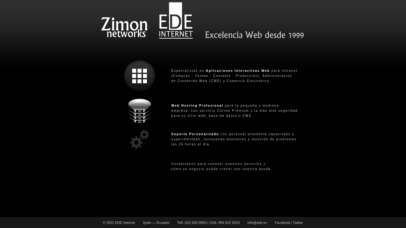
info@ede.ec (257, 223)
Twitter (298, 223)
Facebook (282, 223)
